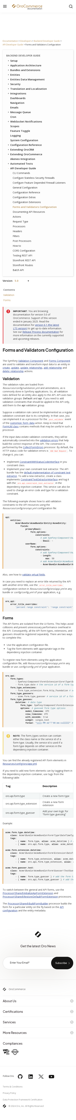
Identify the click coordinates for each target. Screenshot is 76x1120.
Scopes (14, 126)
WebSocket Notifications (24, 121)
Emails (14, 107)
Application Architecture (24, 65)
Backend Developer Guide (47, 40)
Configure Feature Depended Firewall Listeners (39, 182)
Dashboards (18, 98)
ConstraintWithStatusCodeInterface (39, 461)
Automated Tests (20, 163)
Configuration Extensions (27, 202)
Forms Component (59, 360)
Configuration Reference (24, 145)
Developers (26, 40)
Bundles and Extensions (23, 70)
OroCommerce (17, 989)
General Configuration (25, 187)
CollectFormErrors (33, 447)
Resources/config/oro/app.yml (20, 763)
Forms (7, 300)
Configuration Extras (24, 197)
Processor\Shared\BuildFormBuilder (28, 903)
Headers (17, 231)
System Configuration (24, 140)
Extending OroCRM (20, 149)
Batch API (18, 270)
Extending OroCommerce (24, 154)
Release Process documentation (40, 331)
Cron (13, 116)
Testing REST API (22, 255)
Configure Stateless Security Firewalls (34, 177)
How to (17, 245)
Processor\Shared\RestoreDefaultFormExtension (30, 896)
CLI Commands (21, 173)
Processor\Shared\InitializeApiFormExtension (28, 893)
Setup (12, 60)
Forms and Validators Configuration (35, 207)
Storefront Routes (23, 265)
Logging (15, 135)
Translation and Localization (27, 88)
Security (14, 84)
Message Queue (19, 112)
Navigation (17, 102)
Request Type (20, 221)
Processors (19, 226)
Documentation (10, 40)
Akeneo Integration (22, 159)
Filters (16, 236)
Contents (9, 289)
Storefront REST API (24, 260)
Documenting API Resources (29, 211)
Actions (17, 216)
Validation (8, 295)
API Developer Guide (13, 44)
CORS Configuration (24, 250)
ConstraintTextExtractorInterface (39, 479)
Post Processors (22, 241)
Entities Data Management (26, 79)
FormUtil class (11, 426)
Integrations (16, 93)
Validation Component (30, 360)
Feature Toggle (20, 131)
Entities (13, 74)
